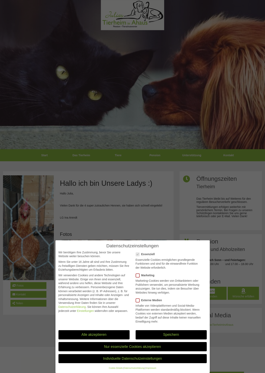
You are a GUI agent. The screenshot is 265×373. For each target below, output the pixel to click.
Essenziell (147, 257)
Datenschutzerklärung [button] (134, 371)
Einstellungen (85, 314)
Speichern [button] (171, 338)
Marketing (146, 279)
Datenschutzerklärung (72, 310)
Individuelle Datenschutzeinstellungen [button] (132, 362)
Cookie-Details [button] (116, 371)
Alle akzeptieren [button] (93, 338)
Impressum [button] (151, 371)
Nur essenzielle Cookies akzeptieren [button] (132, 350)
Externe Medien (150, 303)
